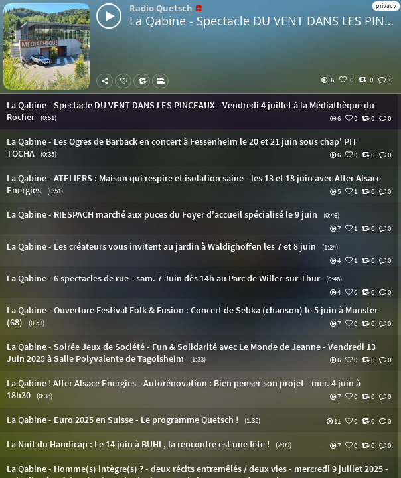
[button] (200, 111)
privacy (386, 5)
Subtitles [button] (163, 81)
